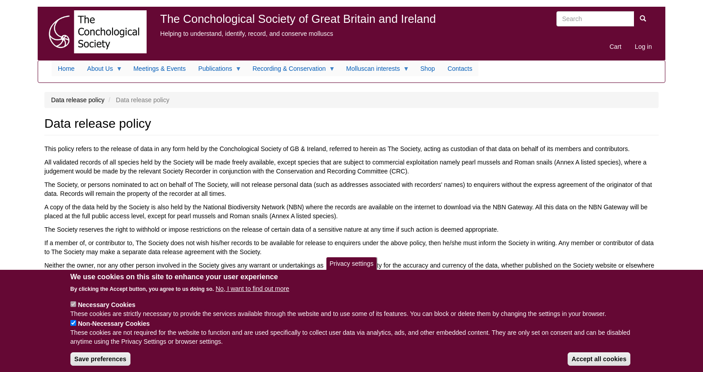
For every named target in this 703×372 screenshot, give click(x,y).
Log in (643, 46)
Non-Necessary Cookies (114, 323)
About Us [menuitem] (101, 71)
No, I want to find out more (252, 288)
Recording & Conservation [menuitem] (290, 71)
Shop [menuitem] (427, 68)
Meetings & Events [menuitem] (159, 68)
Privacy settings (351, 263)
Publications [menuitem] (217, 71)
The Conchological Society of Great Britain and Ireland (298, 19)
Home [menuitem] (66, 68)
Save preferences (100, 359)
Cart (615, 46)
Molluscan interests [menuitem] (374, 71)
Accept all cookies (599, 359)
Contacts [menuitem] (459, 68)
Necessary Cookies (106, 304)
